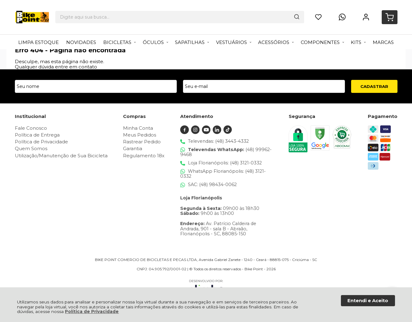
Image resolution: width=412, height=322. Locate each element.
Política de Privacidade (92, 311)
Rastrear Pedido (142, 142)
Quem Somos (31, 148)
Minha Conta (138, 128)
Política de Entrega (37, 135)
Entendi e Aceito (367, 300)
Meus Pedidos (139, 135)
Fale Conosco (31, 128)
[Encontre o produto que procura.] (247, 11)
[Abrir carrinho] (389, 11)
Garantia (132, 148)
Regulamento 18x (143, 156)
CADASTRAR (374, 86)
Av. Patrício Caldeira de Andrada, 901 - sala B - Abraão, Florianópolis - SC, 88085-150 (218, 229)
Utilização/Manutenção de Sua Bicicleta (61, 156)
